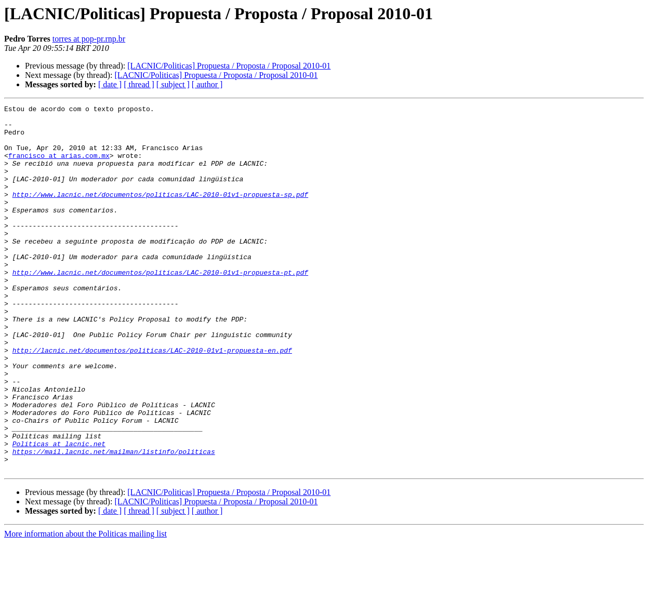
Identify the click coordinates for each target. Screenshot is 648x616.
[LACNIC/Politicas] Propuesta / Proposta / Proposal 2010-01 (228, 65)
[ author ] (207, 84)
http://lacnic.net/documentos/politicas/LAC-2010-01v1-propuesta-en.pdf (152, 400)
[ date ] (110, 84)
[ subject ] (173, 84)
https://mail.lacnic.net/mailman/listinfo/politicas (113, 521)
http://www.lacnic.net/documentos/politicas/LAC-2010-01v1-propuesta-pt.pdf (160, 306)
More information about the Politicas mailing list (85, 606)
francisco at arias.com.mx (59, 166)
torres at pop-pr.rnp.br (88, 38)
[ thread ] (139, 84)
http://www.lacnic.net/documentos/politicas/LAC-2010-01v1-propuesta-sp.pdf (160, 213)
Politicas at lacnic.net (58, 512)
